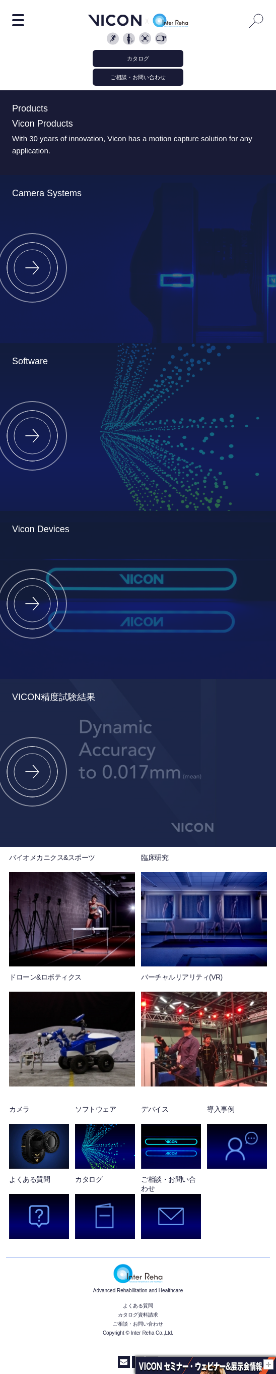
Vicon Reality (162, 39)
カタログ (138, 58)
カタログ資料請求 (138, 1315)
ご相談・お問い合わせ (138, 77)
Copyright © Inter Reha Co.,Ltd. (138, 1333)
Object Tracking (146, 39)
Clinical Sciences (130, 39)
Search (256, 20)
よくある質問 (138, 1305)
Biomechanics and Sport (114, 39)
